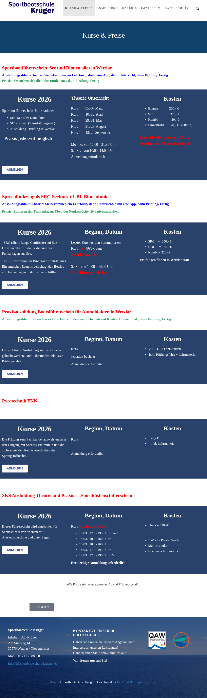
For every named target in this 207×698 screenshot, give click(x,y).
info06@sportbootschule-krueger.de (33, 663)
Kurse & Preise (79, 8)
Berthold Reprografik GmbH (136, 682)
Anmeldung (107, 8)
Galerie (129, 8)
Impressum (151, 8)
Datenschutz (177, 8)
